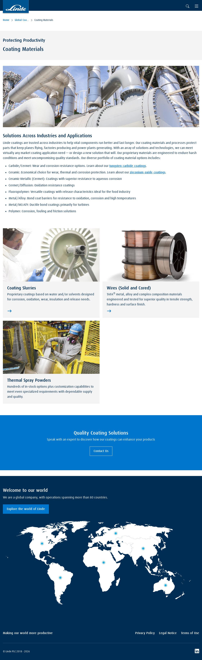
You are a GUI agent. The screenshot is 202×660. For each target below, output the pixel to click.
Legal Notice (168, 633)
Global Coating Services (22, 20)
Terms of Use (190, 633)
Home (6, 20)
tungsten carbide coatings (127, 166)
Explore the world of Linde (26, 509)
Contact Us (101, 451)
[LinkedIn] (197, 651)
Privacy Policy (145, 633)
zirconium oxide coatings (147, 172)
